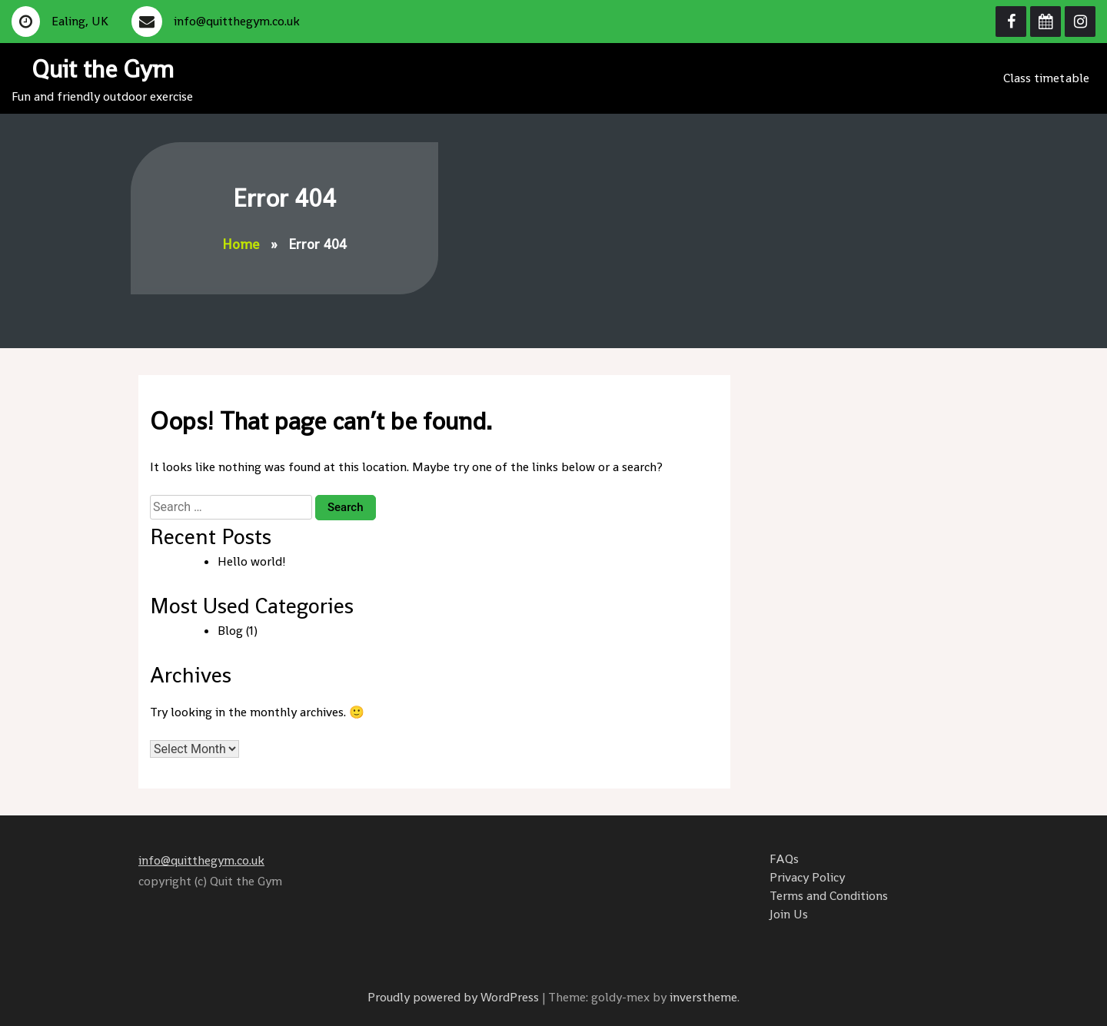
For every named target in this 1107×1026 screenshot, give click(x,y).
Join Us (789, 914)
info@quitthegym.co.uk (201, 860)
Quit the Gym (103, 69)
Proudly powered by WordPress (454, 997)
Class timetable (1046, 78)
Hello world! (252, 561)
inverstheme (703, 997)
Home (240, 244)
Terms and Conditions (829, 896)
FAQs (784, 859)
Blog (230, 631)
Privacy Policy (807, 877)
